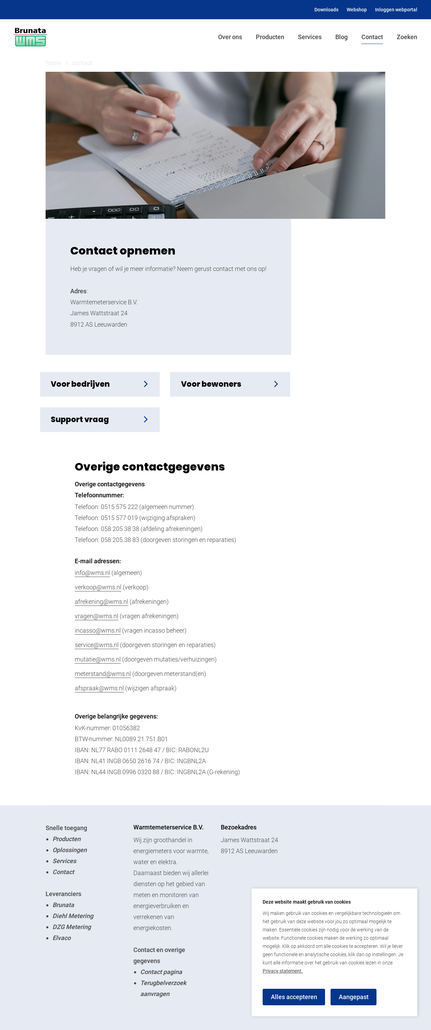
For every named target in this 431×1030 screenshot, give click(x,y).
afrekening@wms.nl (101, 566)
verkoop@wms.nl (98, 552)
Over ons (230, 37)
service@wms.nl (97, 610)
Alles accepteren (294, 996)
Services (310, 37)
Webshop (357, 9)
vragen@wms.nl (96, 581)
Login (109, 1012)
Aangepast (354, 996)
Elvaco (61, 903)
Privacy (137, 1012)
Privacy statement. (283, 971)
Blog (341, 37)
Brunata (63, 870)
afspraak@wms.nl (99, 653)
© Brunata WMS (67, 1012)
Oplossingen (69, 815)
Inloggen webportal (396, 9)
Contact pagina (161, 937)
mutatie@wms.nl (98, 624)
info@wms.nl (92, 538)
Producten (270, 37)
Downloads (326, 9)
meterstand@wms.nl (103, 639)
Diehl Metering (72, 881)
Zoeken (407, 37)
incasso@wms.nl (98, 595)
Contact (372, 37)
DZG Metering (71, 892)
